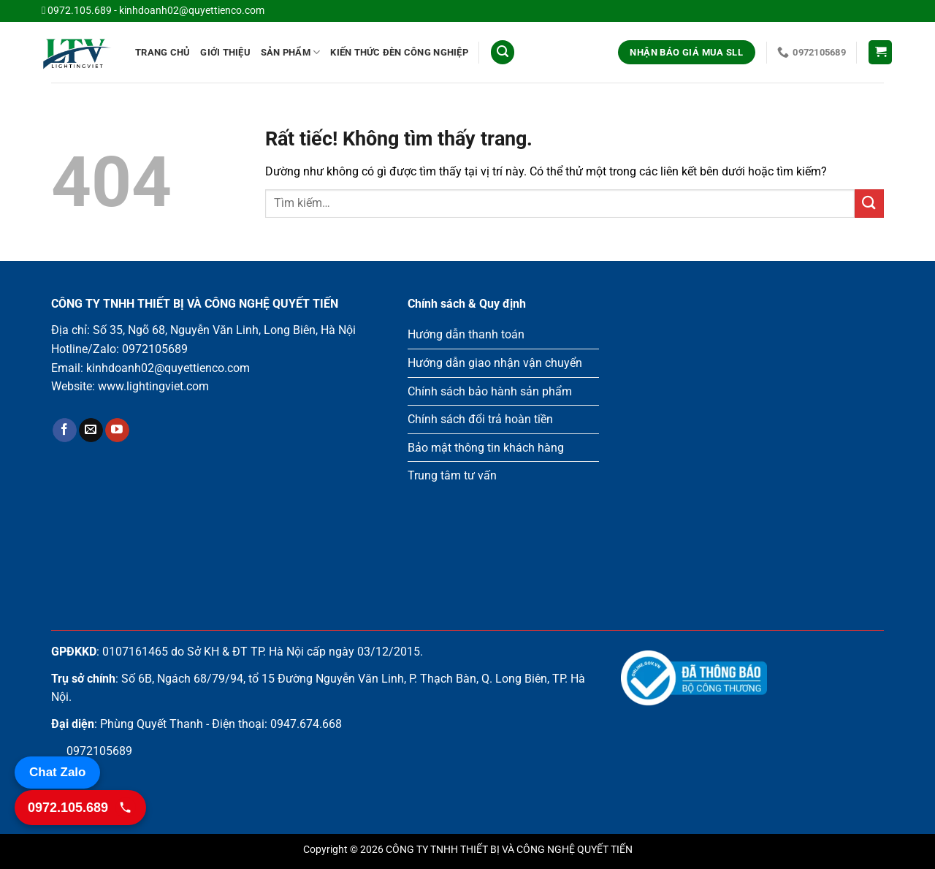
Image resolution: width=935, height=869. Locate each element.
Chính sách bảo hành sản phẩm (490, 391)
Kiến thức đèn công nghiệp (399, 52)
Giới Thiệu (225, 52)
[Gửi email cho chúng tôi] (91, 430)
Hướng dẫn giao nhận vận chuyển (495, 363)
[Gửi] (869, 203)
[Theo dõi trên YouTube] (117, 430)
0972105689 (155, 349)
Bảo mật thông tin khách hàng (486, 448)
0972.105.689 (79, 10)
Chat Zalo (57, 772)
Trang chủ (162, 52)
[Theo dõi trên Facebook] (65, 430)
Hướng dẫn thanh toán (466, 334)
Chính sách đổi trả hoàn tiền (480, 419)
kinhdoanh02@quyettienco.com (191, 10)
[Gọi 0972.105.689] (80, 807)
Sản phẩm (291, 52)
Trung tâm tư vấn (452, 475)
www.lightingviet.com (153, 386)
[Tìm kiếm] (502, 52)
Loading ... (752, 441)
